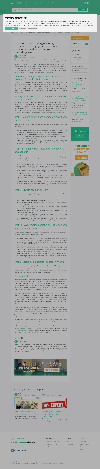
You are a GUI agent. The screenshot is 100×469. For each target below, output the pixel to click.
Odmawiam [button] (22, 28)
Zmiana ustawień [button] (32, 28)
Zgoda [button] (12, 28)
